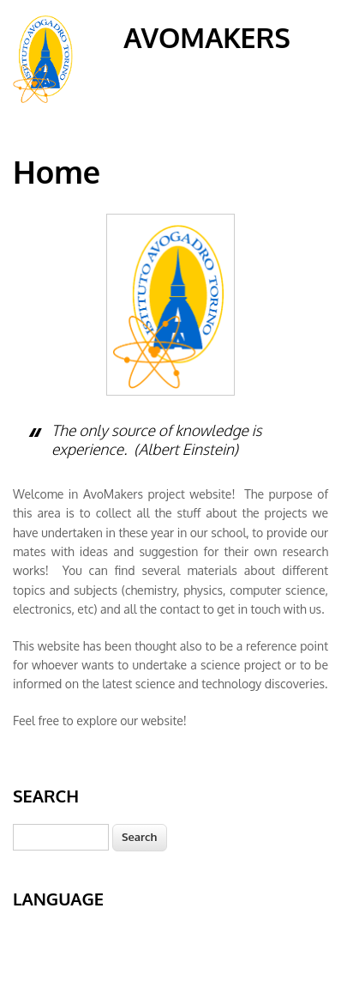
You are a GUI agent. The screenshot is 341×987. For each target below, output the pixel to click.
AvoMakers (206, 37)
